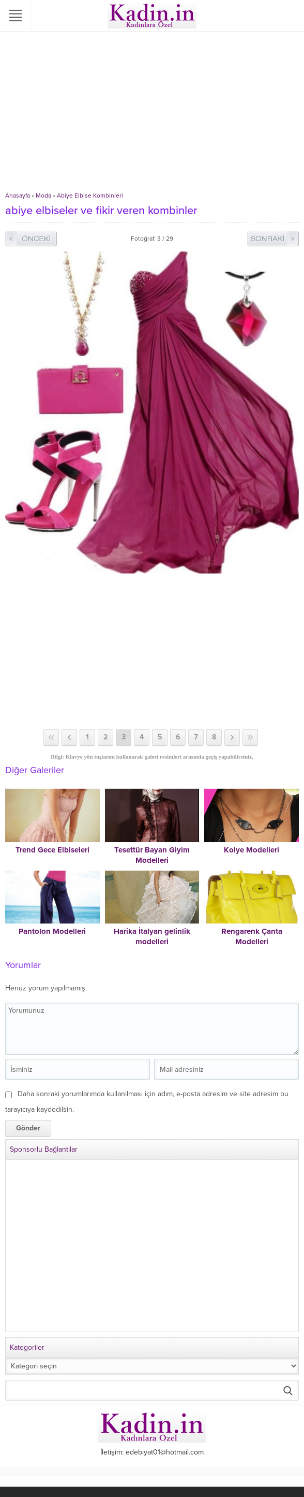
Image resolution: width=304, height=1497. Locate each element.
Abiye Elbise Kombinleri (90, 195)
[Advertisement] (152, 114)
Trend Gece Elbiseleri (52, 850)
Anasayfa (17, 195)
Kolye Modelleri (251, 850)
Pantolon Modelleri (52, 931)
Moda (43, 195)
